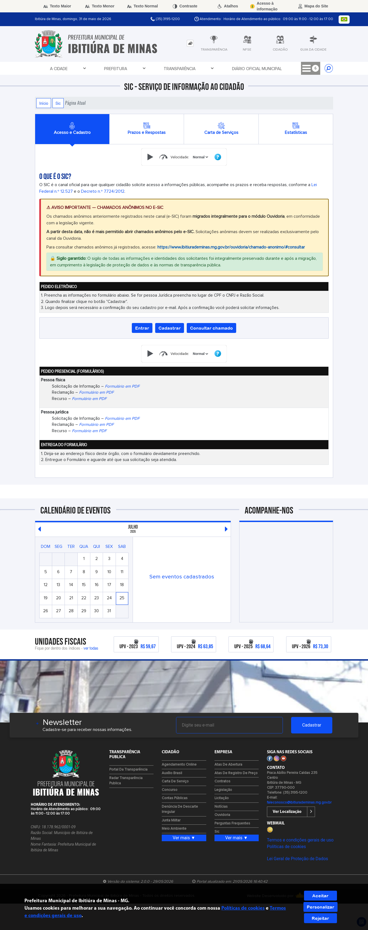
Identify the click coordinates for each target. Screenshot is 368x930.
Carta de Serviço (175, 781)
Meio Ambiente (174, 828)
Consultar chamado (211, 327)
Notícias (221, 806)
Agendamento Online (179, 764)
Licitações (221, 68)
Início (43, 103)
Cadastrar (169, 327)
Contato (284, 68)
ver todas (90, 648)
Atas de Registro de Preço (236, 773)
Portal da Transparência (128, 769)
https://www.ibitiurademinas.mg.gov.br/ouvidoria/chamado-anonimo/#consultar (231, 247)
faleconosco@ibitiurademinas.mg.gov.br (299, 802)
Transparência (122, 68)
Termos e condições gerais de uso (300, 840)
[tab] (190, 43)
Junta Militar (171, 820)
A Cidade (50, 68)
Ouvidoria (222, 815)
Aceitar (320, 895)
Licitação (221, 798)
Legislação (223, 790)
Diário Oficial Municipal (172, 69)
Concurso (169, 790)
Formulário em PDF (122, 386)
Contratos (222, 781)
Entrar (142, 327)
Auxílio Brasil (172, 773)
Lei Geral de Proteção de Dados (297, 858)
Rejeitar (320, 918)
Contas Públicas (175, 798)
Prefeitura (82, 68)
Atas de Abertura (228, 764)
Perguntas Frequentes (232, 823)
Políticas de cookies (286, 846)
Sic (58, 103)
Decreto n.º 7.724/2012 (102, 191)
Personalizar (320, 906)
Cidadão (253, 68)
